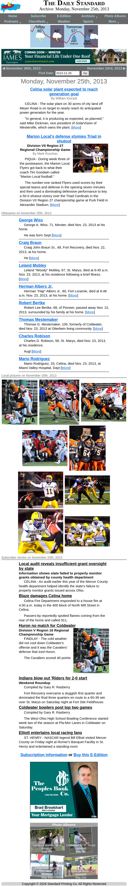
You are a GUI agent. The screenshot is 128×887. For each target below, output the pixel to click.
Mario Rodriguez (34, 359)
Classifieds (38, 22)
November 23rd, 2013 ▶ (106, 68)
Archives (89, 16)
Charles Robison (34, 336)
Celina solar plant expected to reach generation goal (64, 91)
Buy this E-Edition (91, 755)
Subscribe (38, 16)
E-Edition (64, 16)
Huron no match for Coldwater (47, 625)
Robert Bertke (32, 303)
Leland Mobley (32, 265)
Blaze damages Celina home (45, 596)
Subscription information (43, 755)
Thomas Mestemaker (38, 319)
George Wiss (31, 220)
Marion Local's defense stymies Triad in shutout (64, 138)
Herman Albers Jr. (35, 286)
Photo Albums (115, 16)
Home (12, 16)
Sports (88, 21)
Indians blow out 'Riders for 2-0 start (53, 678)
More (114, 22)
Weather (64, 21)
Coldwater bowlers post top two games (55, 707)
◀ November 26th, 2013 (21, 68)
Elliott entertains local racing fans (50, 732)
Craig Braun (30, 242)
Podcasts (12, 22)
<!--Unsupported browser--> (64, 851)
